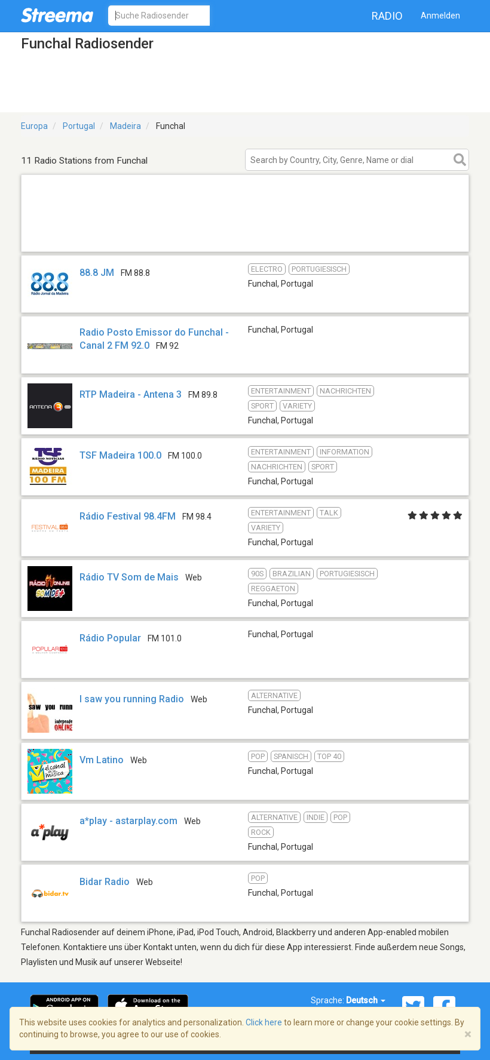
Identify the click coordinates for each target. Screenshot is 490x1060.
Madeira (125, 126)
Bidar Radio (104, 881)
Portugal (79, 126)
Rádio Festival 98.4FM (127, 516)
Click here (264, 1022)
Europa (34, 126)
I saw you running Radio (131, 699)
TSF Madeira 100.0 (120, 455)
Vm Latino (101, 760)
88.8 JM (96, 272)
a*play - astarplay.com (128, 821)
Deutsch (365, 1000)
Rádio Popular (110, 638)
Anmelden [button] (440, 15)
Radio (387, 16)
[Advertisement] (245, 236)
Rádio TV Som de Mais (129, 577)
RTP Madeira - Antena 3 (130, 394)
